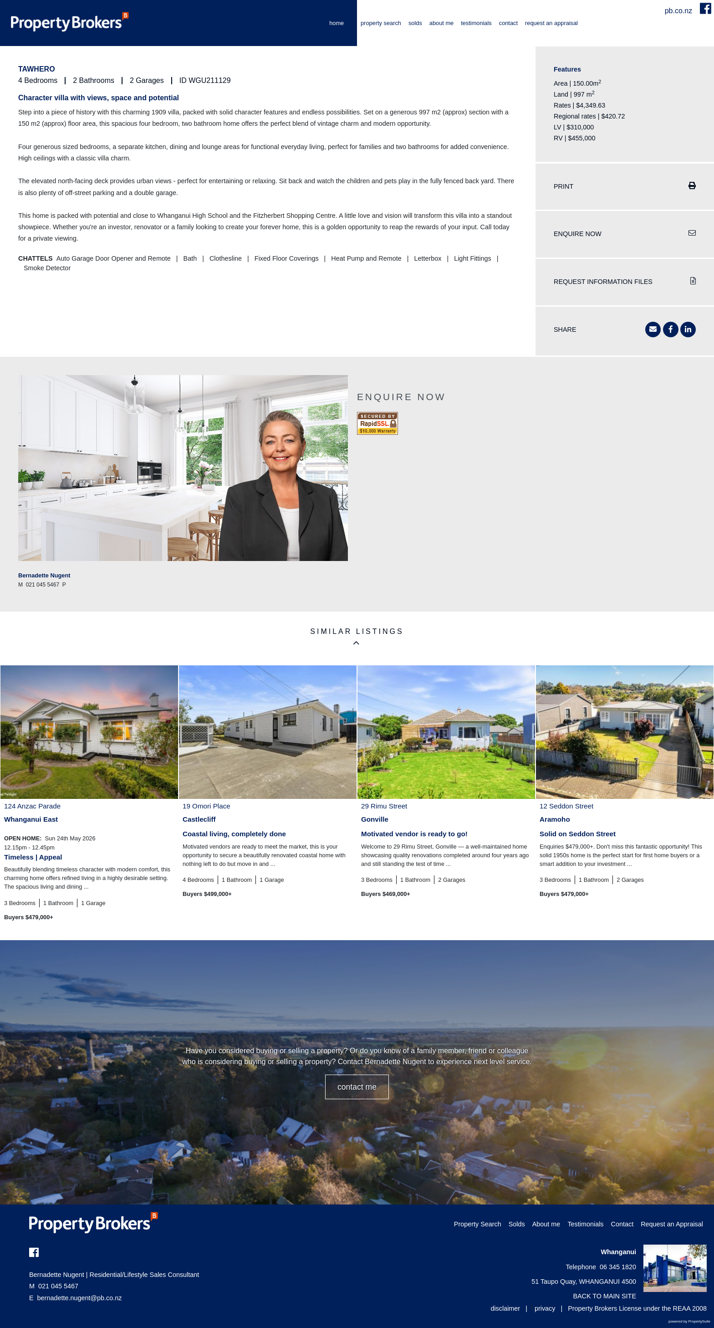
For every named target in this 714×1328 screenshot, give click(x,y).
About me (441, 23)
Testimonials (476, 23)
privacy (545, 1308)
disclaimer (505, 1308)
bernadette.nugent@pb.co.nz (79, 1298)
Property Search (381, 23)
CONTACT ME (357, 1086)
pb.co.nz (679, 11)
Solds (415, 23)
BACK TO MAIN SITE (604, 1296)
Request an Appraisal (551, 23)
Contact (508, 23)
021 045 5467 (53, 1286)
